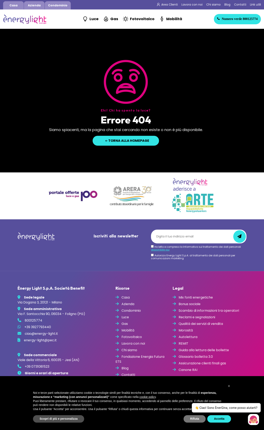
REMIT (183, 343)
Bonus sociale (189, 304)
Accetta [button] (219, 418)
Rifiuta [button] (194, 418)
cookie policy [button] (147, 397)
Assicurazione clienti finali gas (202, 363)
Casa (13, 5)
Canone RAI (188, 369)
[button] (229, 386)
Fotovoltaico (142, 18)
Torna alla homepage (127, 140)
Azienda (34, 5)
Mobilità (174, 18)
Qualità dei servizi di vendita (201, 323)
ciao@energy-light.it (41, 333)
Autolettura (188, 337)
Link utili (255, 4)
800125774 (237, 19)
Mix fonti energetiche (196, 297)
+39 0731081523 (37, 366)
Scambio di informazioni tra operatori (209, 310)
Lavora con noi (192, 4)
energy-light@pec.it (40, 340)
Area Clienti (169, 4)
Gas (114, 18)
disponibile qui (160, 249)
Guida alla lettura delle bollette (204, 350)
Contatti (240, 4)
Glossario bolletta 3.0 (196, 356)
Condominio (57, 5)
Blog (227, 4)
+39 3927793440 (37, 327)
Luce (94, 18)
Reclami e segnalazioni (197, 317)
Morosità (186, 330)
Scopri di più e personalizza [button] (59, 418)
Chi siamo (213, 4)
